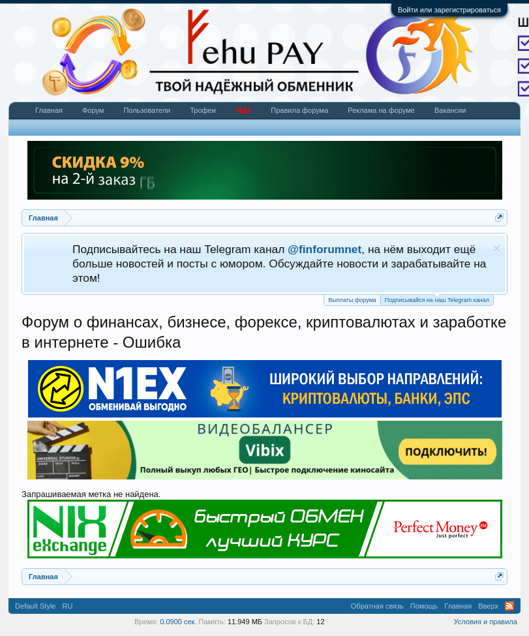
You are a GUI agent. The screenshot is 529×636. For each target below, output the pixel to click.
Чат (243, 110)
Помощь (424, 606)
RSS (509, 606)
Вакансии (450, 110)
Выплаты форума (352, 300)
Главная (49, 110)
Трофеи (203, 110)
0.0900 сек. (178, 622)
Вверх (488, 606)
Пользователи (146, 110)
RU (67, 606)
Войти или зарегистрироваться (449, 10)
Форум (93, 110)
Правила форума (299, 110)
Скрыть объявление (497, 248)
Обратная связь (377, 606)
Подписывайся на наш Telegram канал (437, 299)
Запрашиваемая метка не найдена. (91, 494)
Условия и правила (485, 622)
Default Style (35, 606)
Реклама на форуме (381, 110)
